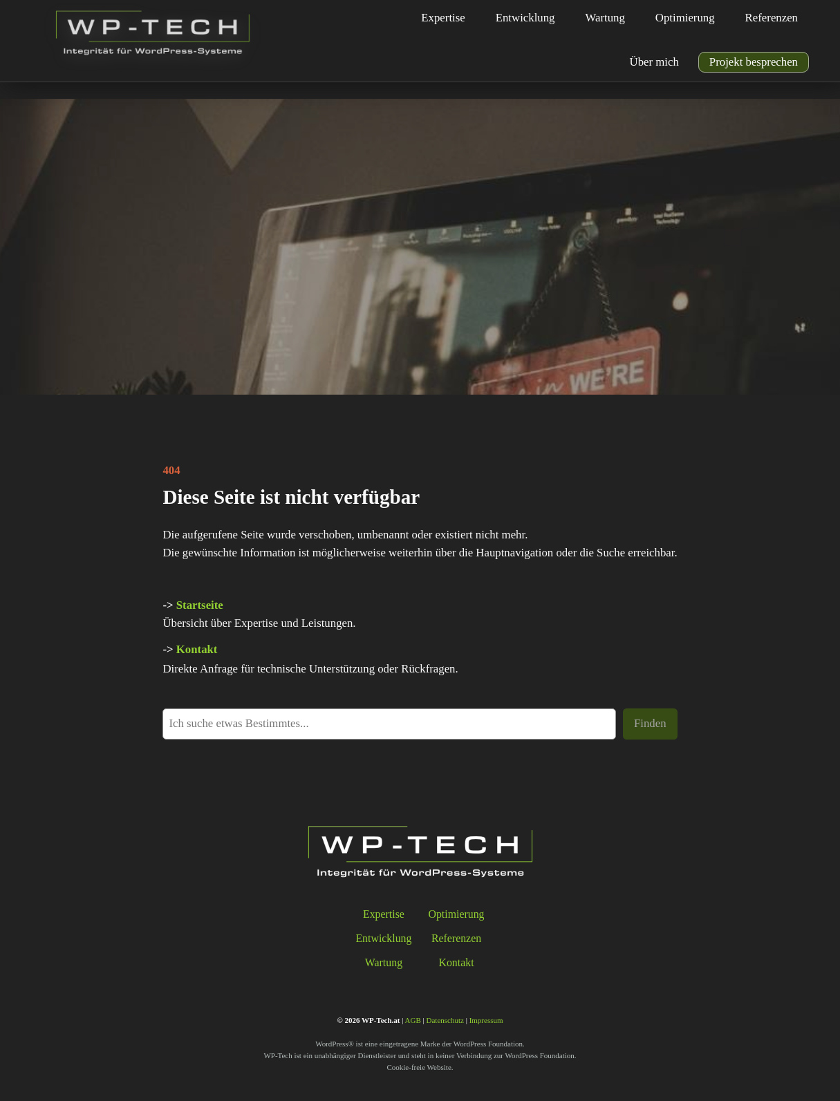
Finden (650, 723)
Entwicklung (383, 938)
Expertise (383, 914)
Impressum (486, 1020)
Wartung (383, 962)
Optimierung (456, 914)
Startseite (199, 605)
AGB (413, 1020)
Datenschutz (445, 1020)
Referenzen (456, 938)
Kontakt (197, 649)
